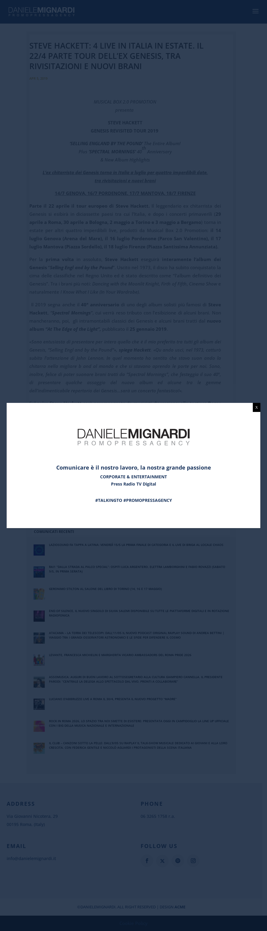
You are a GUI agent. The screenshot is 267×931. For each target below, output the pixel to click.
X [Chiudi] (256, 407)
